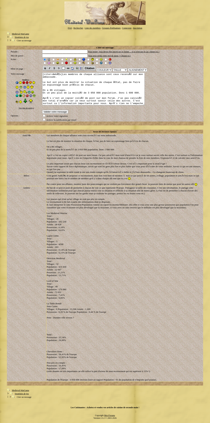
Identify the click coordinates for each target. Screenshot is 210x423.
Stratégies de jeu (22, 37)
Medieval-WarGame (20, 34)
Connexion (126, 28)
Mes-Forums (109, 417)
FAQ (70, 28)
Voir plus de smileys (26, 108)
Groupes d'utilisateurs (111, 28)
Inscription (137, 28)
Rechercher (78, 28)
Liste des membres (93, 28)
